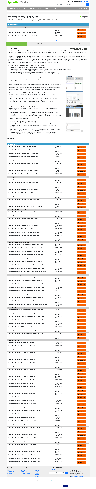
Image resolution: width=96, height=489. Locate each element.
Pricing (34, 8)
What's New (17, 8)
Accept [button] (66, 486)
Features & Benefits (37, 43)
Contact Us (53, 8)
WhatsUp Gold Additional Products (26, 13)
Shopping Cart (10, 471)
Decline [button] (71, 486)
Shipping (37, 473)
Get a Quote (81, 29)
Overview (11, 8)
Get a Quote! (47, 8)
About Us (80, 8)
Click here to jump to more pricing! (48, 40)
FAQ (31, 8)
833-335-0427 (84, 1)
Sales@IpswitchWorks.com (77, 476)
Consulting (37, 476)
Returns (37, 474)
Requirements (58, 43)
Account (85, 8)
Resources (39, 8)
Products (14, 13)
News (36, 471)
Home (9, 13)
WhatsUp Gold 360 (25, 8)
